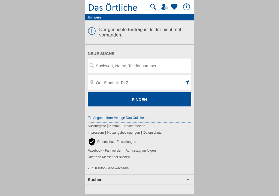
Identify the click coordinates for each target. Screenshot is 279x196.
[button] (187, 82)
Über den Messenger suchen (109, 157)
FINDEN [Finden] (139, 99)
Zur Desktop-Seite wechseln (108, 168)
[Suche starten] (153, 7)
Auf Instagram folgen (141, 150)
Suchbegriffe (97, 126)
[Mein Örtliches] (165, 7)
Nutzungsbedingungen (123, 132)
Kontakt (114, 126)
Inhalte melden (134, 126)
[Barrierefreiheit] (187, 7)
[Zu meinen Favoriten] (175, 7)
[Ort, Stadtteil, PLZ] (139, 82)
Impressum (96, 132)
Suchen (95, 179)
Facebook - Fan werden (105, 150)
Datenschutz (152, 132)
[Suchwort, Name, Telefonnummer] (139, 66)
